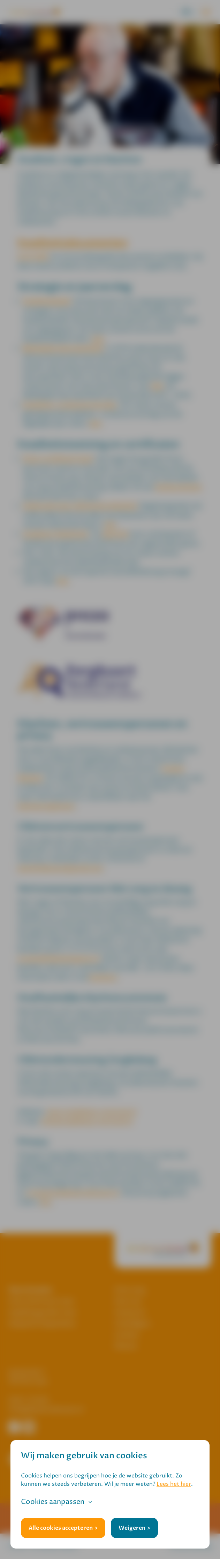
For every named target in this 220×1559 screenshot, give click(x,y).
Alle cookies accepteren (61, 1528)
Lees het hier (174, 1484)
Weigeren (132, 1528)
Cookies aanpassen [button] (52, 1502)
